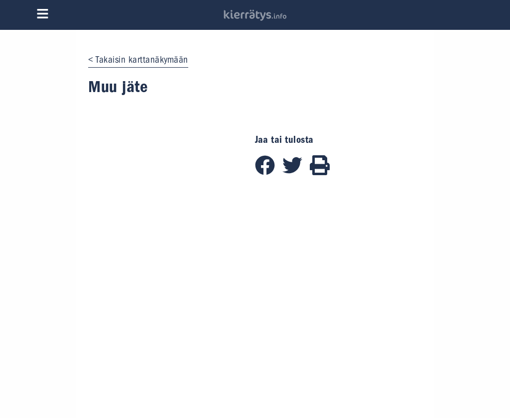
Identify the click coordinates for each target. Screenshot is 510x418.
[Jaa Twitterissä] (296, 172)
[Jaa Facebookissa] (268, 172)
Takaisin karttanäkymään (142, 59)
